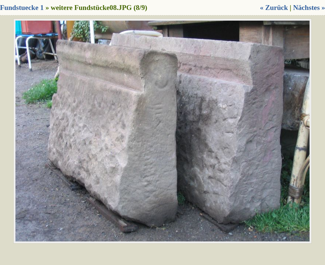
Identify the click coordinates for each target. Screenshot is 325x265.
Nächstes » (309, 7)
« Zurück (274, 7)
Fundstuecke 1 (22, 7)
